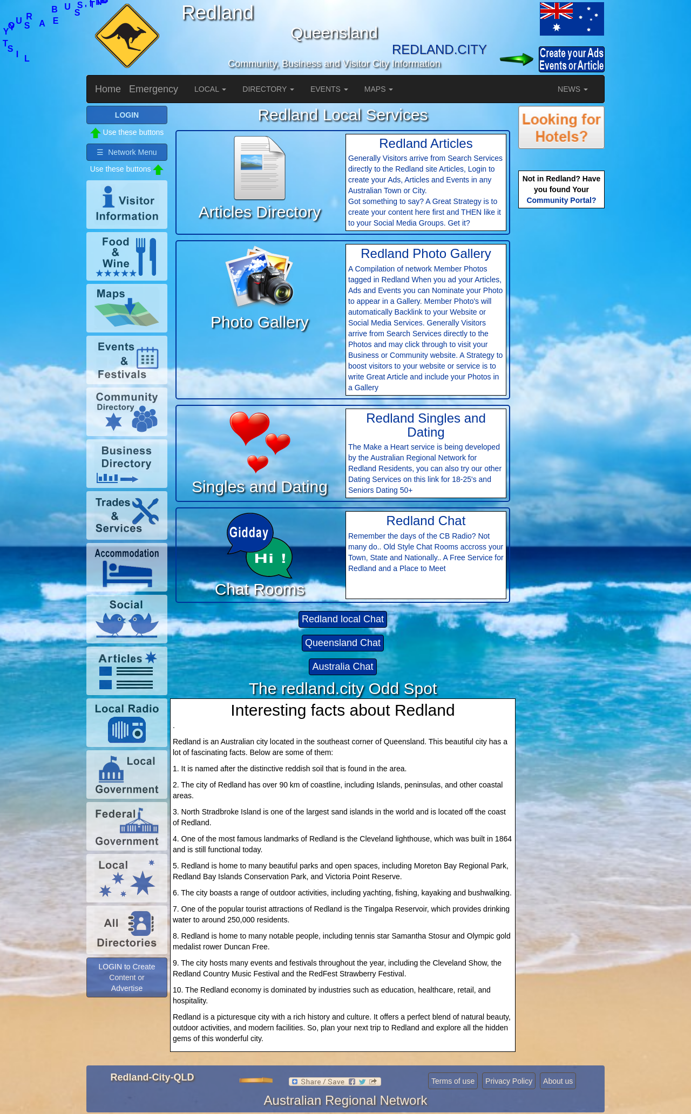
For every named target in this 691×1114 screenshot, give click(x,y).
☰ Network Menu (127, 152)
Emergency (153, 89)
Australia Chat (342, 666)
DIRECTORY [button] (268, 89)
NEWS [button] (573, 89)
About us (558, 1081)
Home (108, 89)
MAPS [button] (379, 89)
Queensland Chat (343, 642)
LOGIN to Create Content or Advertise (126, 977)
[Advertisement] (561, 381)
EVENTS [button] (329, 89)
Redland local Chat (343, 619)
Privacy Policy (508, 1081)
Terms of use (453, 1081)
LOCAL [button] (210, 89)
